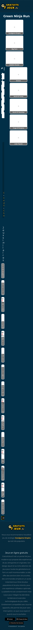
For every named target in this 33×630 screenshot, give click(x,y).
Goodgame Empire (23, 538)
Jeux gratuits (21, 626)
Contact (10, 619)
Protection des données (16, 623)
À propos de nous (22, 619)
